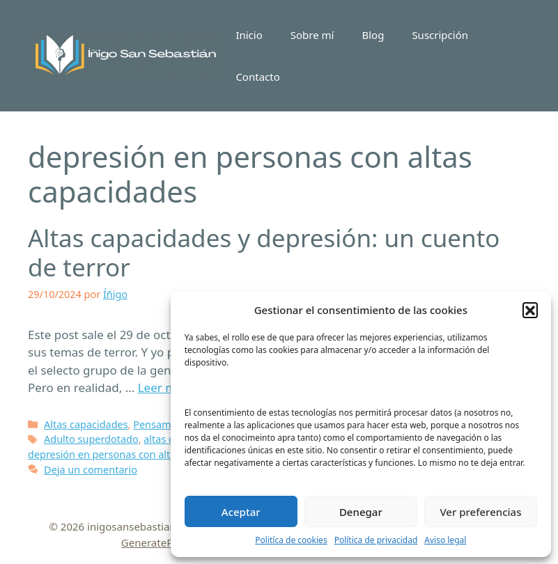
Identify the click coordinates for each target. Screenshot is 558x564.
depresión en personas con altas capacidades (135, 454)
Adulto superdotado (91, 439)
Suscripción (440, 35)
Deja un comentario (90, 469)
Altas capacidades (86, 424)
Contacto (257, 77)
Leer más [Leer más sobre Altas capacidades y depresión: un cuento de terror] (163, 387)
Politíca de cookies (291, 540)
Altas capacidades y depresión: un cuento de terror (264, 252)
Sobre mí (312, 35)
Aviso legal (445, 540)
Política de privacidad (376, 540)
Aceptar (241, 512)
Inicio (248, 35)
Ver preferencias (480, 512)
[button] (530, 310)
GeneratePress (157, 542)
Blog (373, 35)
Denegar (360, 512)
